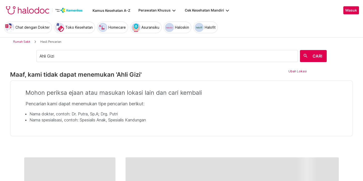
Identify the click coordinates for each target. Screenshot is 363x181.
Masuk (351, 10)
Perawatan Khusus (157, 10)
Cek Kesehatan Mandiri (207, 10)
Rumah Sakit (21, 42)
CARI (317, 56)
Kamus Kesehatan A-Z (111, 10)
